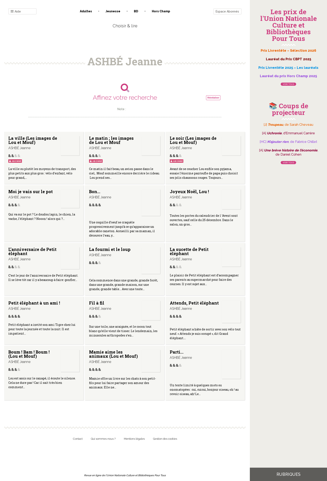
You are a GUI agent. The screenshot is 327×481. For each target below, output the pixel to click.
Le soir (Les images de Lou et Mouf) (193, 140)
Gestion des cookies (165, 438)
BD (136, 11)
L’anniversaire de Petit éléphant (32, 251)
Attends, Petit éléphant (194, 303)
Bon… (94, 191)
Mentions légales (134, 438)
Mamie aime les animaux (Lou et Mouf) (113, 354)
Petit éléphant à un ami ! (34, 303)
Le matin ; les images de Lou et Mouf (111, 140)
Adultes (86, 11)
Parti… (177, 352)
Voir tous (288, 84)
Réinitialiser (213, 98)
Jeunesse (113, 11)
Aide (16, 11)
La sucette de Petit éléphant (189, 251)
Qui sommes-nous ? (103, 438)
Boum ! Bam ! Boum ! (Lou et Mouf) (29, 354)
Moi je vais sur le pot (30, 191)
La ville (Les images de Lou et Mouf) (32, 140)
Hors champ (161, 11)
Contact (78, 438)
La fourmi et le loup (110, 249)
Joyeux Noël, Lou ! (189, 191)
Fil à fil (96, 303)
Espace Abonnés (227, 11)
